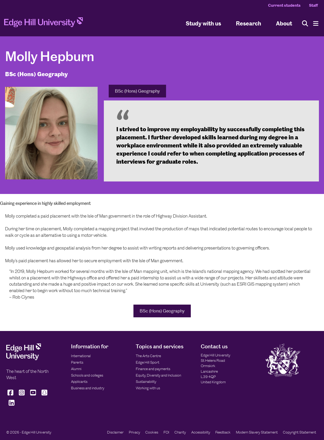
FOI (166, 432)
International (81, 356)
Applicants (79, 381)
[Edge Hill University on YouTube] (33, 395)
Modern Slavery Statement (257, 432)
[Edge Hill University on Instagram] (22, 395)
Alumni (76, 369)
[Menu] (316, 23)
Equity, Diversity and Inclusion (158, 375)
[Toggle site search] (305, 23)
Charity (180, 432)
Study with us (203, 23)
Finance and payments (153, 369)
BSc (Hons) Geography (137, 91)
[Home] (43, 23)
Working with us (148, 388)
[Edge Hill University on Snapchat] (44, 395)
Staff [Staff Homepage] (313, 5)
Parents (77, 362)
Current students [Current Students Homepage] (284, 5)
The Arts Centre (148, 356)
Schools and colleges (87, 375)
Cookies (151, 432)
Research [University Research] (248, 23)
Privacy (134, 432)
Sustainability (146, 381)
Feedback (223, 432)
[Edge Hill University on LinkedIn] (11, 405)
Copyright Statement (299, 432)
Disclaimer (115, 432)
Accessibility (200, 432)
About (284, 23)
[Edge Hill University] (23, 359)
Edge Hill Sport (147, 362)
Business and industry (87, 388)
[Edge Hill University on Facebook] (11, 395)
